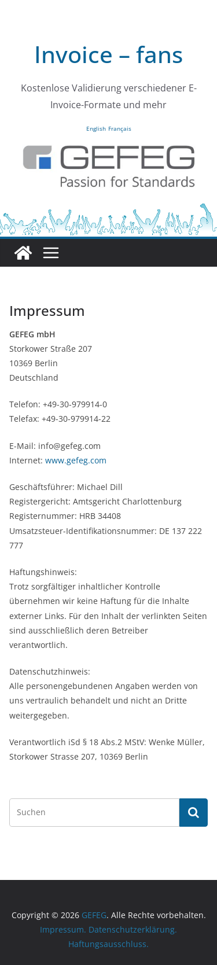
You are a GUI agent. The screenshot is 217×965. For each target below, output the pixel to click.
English (96, 128)
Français (119, 128)
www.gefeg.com (75, 460)
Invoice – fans (108, 54)
